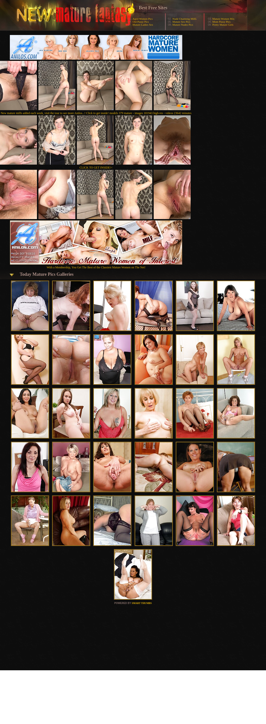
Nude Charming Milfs (184, 18)
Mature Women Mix (223, 18)
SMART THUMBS (142, 603)
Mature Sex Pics (181, 21)
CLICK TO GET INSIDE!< (96, 167)
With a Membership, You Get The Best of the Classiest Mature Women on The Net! (96, 265)
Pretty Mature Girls (222, 24)
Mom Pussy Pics (221, 21)
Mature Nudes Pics (182, 24)
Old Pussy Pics (141, 21)
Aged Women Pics (142, 18)
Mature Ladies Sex (143, 24)
